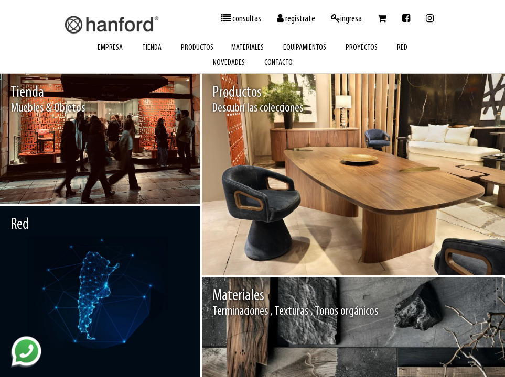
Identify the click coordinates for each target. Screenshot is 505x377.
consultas (241, 19)
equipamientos (304, 47)
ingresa (346, 19)
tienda (152, 47)
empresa (110, 47)
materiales (247, 47)
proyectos (362, 47)
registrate (296, 19)
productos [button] (197, 47)
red (402, 47)
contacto (278, 63)
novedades (229, 63)
